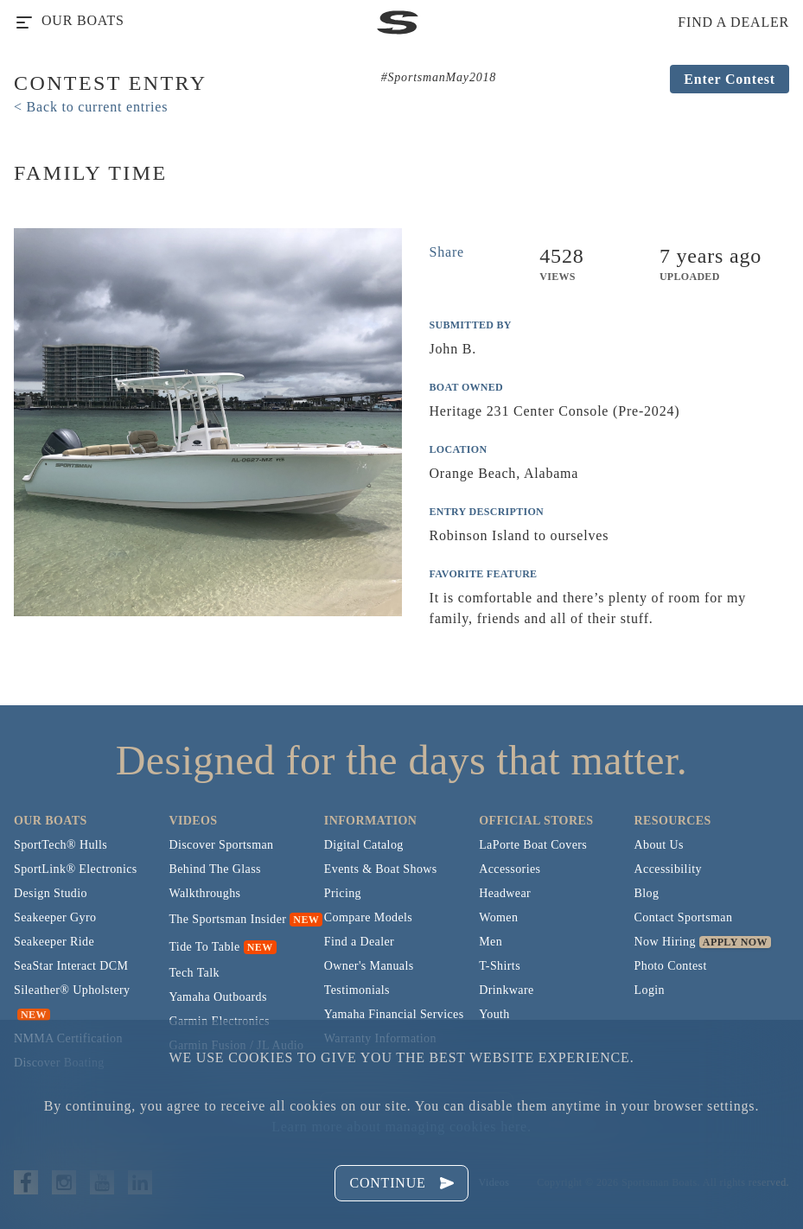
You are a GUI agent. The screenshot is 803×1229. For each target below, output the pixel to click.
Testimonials (357, 990)
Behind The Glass (214, 869)
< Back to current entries (91, 106)
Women (498, 917)
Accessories (509, 869)
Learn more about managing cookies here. (401, 1126)
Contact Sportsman (683, 917)
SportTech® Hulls (60, 844)
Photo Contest (670, 965)
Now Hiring (665, 941)
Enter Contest (729, 79)
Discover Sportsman (221, 844)
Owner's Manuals (369, 965)
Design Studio (50, 893)
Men (490, 941)
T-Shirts (499, 965)
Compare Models (368, 917)
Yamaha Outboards (217, 996)
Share (447, 252)
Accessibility (668, 869)
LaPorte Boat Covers (533, 844)
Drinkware (506, 990)
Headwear (505, 893)
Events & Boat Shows (380, 869)
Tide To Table (204, 946)
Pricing (342, 893)
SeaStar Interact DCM (71, 965)
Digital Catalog (364, 844)
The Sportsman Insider (227, 919)
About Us (659, 844)
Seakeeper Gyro (55, 917)
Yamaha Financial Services (394, 1014)
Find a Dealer (359, 941)
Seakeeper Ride (54, 941)
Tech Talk (194, 972)
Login (649, 990)
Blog (647, 893)
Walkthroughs (204, 893)
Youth (494, 1014)
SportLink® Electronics (75, 869)
